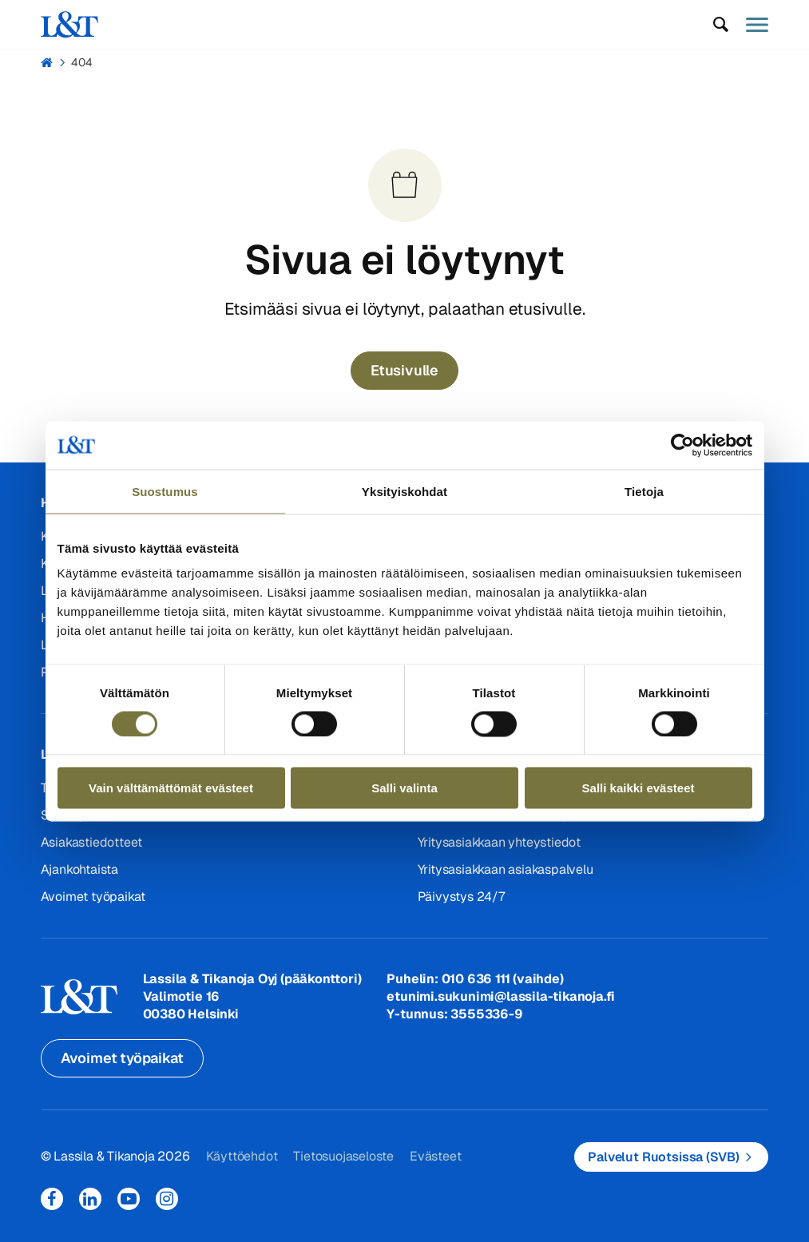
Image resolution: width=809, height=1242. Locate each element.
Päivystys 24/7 (461, 896)
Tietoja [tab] (644, 491)
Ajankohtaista (79, 869)
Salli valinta (404, 788)
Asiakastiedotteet (92, 842)
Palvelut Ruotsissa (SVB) (663, 1157)
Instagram (167, 1199)
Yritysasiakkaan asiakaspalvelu (505, 869)
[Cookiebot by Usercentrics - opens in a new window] (682, 445)
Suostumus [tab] (165, 491)
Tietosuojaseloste (343, 1156)
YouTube (128, 1199)
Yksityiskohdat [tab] (404, 491)
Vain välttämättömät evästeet (171, 788)
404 (82, 62)
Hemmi (47, 62)
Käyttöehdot (242, 1156)
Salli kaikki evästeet (638, 788)
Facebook (52, 1199)
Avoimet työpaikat (93, 896)
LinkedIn (90, 1199)
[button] (720, 24)
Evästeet (435, 1156)
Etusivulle (404, 370)
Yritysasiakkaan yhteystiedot (499, 842)
